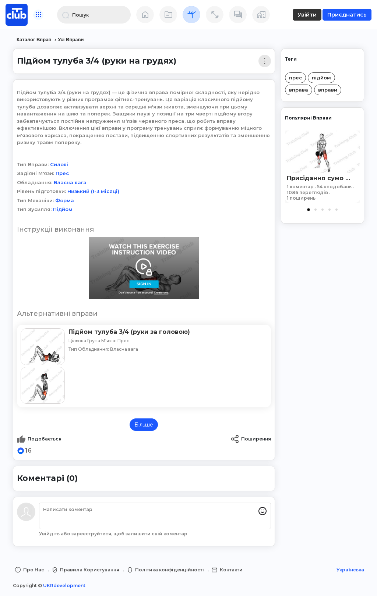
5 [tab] (336, 210)
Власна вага (70, 182)
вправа (298, 90)
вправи (327, 90)
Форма (64, 200)
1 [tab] (308, 210)
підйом (321, 78)
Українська (350, 569)
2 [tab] (315, 210)
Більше (143, 424)
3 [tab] (322, 210)
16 (28, 450)
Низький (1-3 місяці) (93, 191)
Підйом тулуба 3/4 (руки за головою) (129, 331)
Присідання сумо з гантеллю (319, 178)
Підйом (63, 209)
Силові (59, 164)
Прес (62, 173)
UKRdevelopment (64, 585)
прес (295, 78)
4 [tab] (329, 210)
